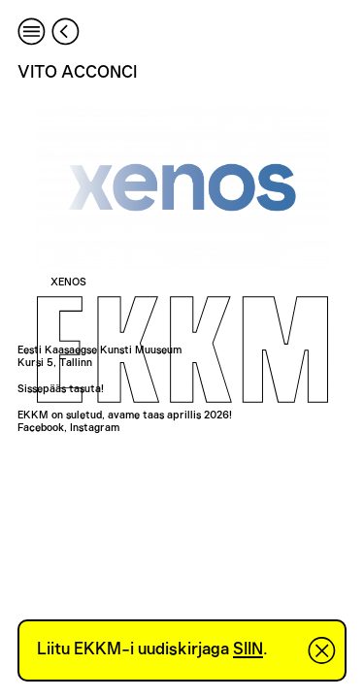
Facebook (40, 427)
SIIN (248, 649)
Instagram (94, 427)
